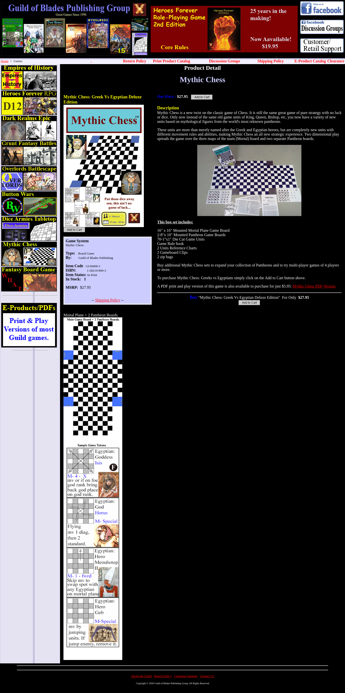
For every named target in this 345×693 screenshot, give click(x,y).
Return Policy (134, 61)
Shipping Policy (271, 61)
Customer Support (185, 676)
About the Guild (141, 676)
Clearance (335, 61)
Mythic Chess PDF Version (314, 286)
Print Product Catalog (171, 61)
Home (5, 61)
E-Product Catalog (310, 61)
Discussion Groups (224, 61)
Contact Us (207, 676)
